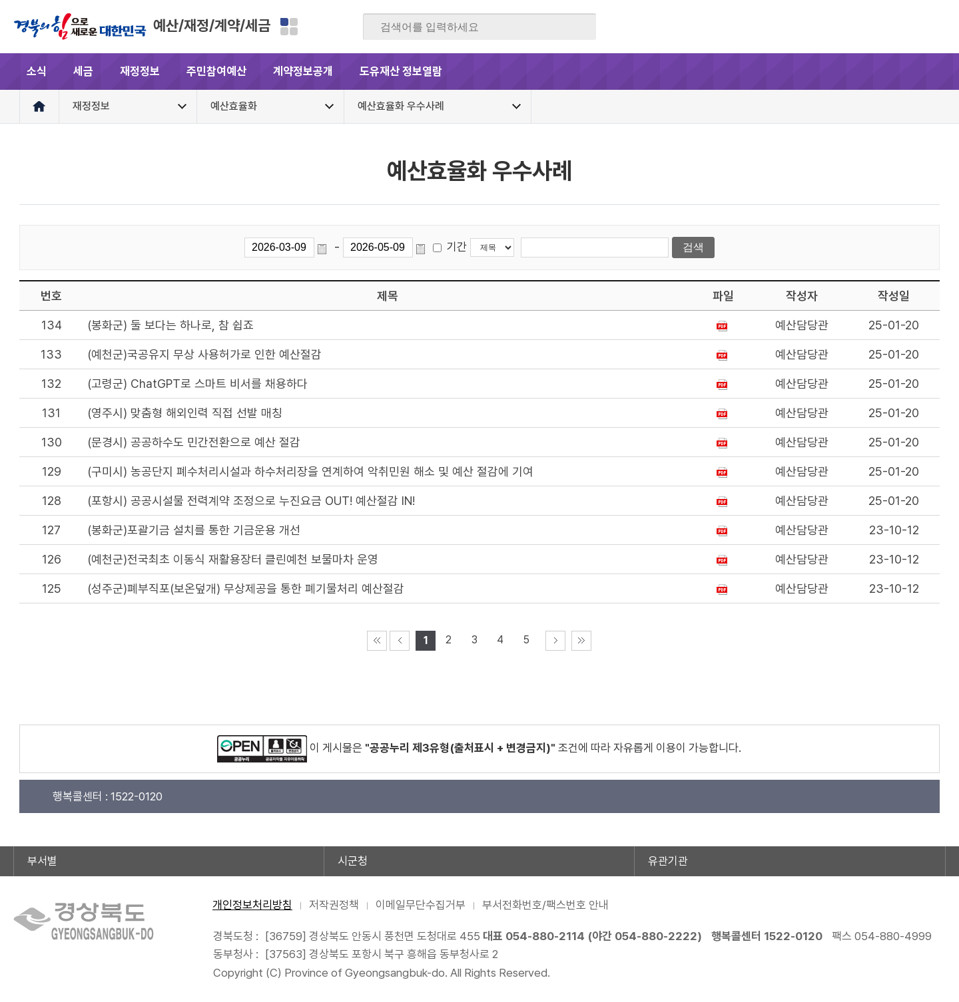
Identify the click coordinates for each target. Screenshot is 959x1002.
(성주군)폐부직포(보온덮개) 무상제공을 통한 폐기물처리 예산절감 (245, 588)
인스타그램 (909, 26)
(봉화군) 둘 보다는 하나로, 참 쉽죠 (170, 325)
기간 (457, 246)
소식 (37, 71)
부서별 (42, 861)
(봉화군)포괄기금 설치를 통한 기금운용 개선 (193, 530)
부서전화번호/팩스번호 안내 (545, 905)
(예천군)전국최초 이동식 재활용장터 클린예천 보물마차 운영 (232, 559)
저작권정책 (334, 905)
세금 (83, 71)
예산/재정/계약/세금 (211, 25)
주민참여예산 (216, 71)
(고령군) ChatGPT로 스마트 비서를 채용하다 (197, 384)
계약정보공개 (303, 71)
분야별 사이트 (289, 26)
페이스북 (805, 26)
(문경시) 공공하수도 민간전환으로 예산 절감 (193, 442)
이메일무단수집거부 (421, 905)
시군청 (353, 861)
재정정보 (140, 71)
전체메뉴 (927, 71)
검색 (576, 27)
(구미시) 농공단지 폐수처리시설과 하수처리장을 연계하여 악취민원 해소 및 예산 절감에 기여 (310, 471)
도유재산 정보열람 (401, 71)
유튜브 (935, 26)
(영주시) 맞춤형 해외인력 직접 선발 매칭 (184, 413)
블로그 (831, 26)
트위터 (857, 26)
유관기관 (668, 861)
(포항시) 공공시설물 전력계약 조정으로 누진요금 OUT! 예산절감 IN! (251, 501)
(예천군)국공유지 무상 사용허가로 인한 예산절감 (204, 354)
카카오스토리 (883, 26)
